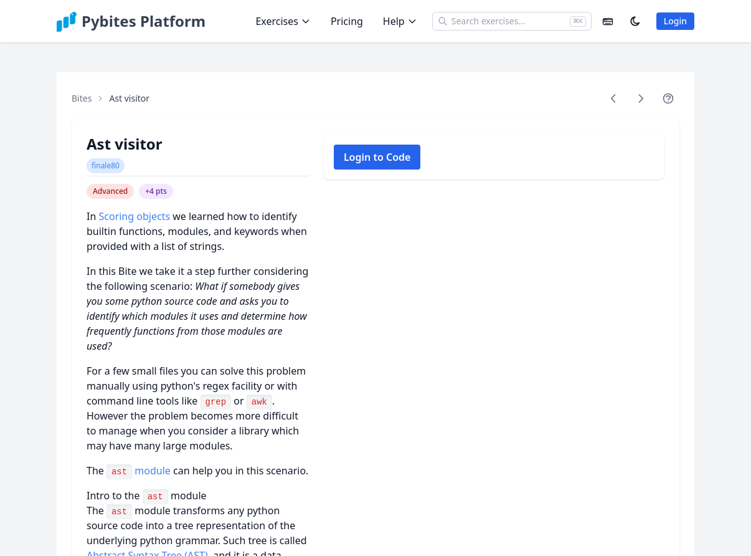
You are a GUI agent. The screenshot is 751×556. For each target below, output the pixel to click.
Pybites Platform (143, 21)
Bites (82, 98)
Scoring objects (134, 216)
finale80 (106, 165)
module (138, 470)
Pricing (347, 21)
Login (675, 21)
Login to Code (377, 157)
